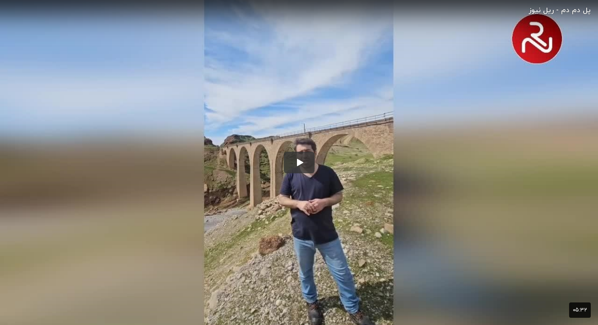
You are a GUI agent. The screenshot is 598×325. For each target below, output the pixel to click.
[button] (299, 162)
